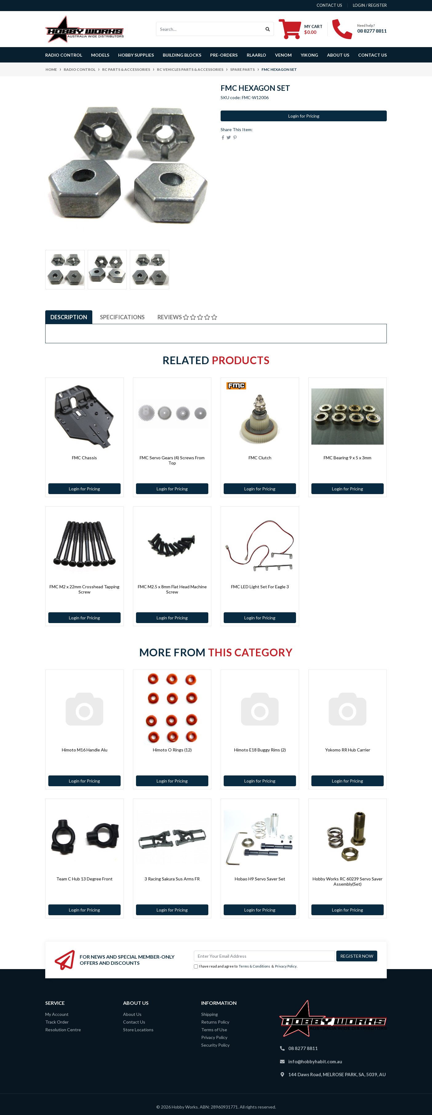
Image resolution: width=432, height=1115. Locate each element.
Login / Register (370, 5)
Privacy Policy (286, 966)
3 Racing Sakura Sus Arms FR (172, 878)
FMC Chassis (84, 457)
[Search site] (268, 29)
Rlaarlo (256, 55)
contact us (329, 5)
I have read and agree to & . (245, 966)
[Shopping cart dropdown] (300, 29)
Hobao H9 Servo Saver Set (260, 878)
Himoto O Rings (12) (172, 749)
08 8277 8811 (372, 31)
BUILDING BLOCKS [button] (182, 55)
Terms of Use (214, 1029)
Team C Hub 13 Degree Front (84, 878)
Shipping (209, 1014)
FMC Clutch (260, 457)
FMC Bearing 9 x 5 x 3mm (347, 457)
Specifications (122, 317)
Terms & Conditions (254, 966)
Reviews (187, 317)
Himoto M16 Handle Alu (84, 749)
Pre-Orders (224, 55)
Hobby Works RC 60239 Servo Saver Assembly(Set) (347, 881)
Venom (283, 55)
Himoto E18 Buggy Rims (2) (260, 749)
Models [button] (100, 55)
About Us (338, 55)
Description (68, 317)
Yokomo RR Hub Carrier (347, 749)
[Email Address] (264, 956)
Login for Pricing (303, 116)
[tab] (68, 317)
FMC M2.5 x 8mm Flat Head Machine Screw (172, 589)
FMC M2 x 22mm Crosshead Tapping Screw (84, 589)
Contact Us (372, 55)
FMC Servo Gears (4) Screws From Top (172, 460)
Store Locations (138, 1029)
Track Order (57, 1021)
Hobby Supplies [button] (136, 55)
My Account (57, 1014)
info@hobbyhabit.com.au (315, 1061)
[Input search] (209, 29)
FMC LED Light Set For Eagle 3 (260, 586)
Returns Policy (215, 1021)
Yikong (309, 55)
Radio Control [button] (63, 55)
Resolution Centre (63, 1029)
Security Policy (215, 1045)
